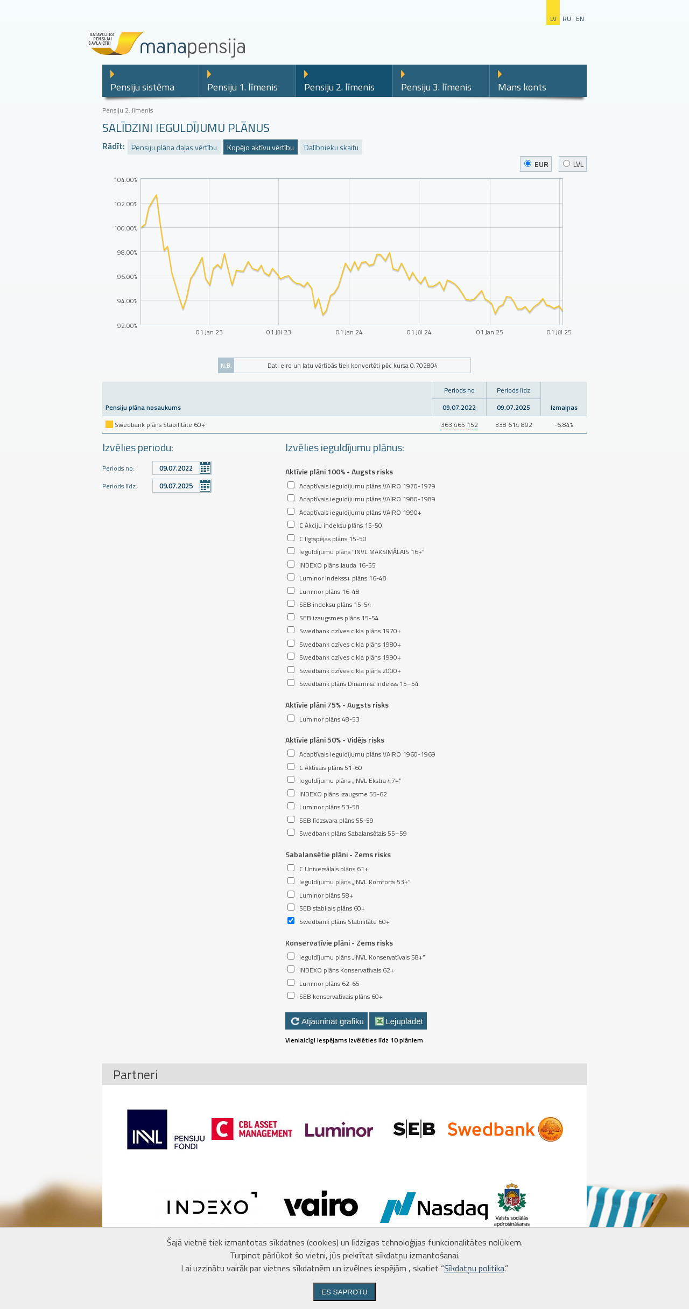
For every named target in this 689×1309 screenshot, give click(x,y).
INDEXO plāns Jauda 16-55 (337, 565)
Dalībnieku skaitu (331, 147)
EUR (536, 164)
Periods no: (118, 468)
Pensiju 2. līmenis (339, 87)
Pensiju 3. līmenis (436, 87)
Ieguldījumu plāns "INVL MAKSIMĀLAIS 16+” (362, 552)
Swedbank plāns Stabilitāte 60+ (344, 921)
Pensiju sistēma (142, 87)
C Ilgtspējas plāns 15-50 (333, 539)
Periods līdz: (119, 486)
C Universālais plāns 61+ (333, 869)
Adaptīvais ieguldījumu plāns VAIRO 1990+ (360, 512)
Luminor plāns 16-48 (329, 591)
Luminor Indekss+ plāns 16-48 (342, 578)
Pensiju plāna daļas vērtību (174, 147)
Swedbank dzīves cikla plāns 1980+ (350, 644)
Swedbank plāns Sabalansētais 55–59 (353, 833)
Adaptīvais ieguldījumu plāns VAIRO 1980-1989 (367, 499)
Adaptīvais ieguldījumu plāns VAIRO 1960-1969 (367, 754)
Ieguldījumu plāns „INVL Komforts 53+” (355, 882)
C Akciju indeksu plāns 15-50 (340, 525)
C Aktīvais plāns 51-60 (330, 767)
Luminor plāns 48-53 (329, 719)
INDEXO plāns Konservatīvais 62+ (346, 970)
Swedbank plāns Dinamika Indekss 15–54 (359, 683)
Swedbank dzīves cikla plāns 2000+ (350, 671)
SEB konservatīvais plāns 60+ (341, 996)
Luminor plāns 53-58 (329, 807)
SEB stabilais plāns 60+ (332, 908)
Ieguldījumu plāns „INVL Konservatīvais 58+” (362, 957)
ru (567, 18)
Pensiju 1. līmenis (242, 87)
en (580, 18)
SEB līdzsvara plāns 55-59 (336, 820)
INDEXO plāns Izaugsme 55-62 (343, 794)
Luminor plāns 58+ (326, 895)
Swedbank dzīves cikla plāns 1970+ (350, 631)
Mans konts (522, 87)
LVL (573, 164)
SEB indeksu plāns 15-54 (335, 604)
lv (553, 18)
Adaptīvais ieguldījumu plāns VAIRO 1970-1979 (367, 486)
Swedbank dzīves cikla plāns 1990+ (350, 657)
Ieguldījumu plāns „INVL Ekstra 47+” (350, 780)
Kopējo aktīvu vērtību (260, 147)
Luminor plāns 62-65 (329, 983)
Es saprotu (344, 1292)
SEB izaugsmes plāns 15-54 (339, 618)
